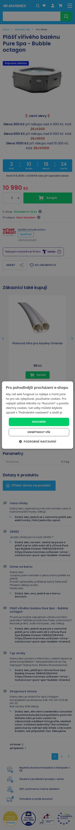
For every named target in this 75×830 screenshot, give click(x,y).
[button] (37, 441)
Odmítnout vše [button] (39, 432)
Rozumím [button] (39, 422)
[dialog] (37, 415)
